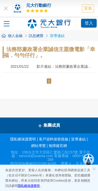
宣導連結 (78, 139)
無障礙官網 (58, 146)
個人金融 (15, 36)
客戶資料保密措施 (53, 139)
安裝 (88, 8)
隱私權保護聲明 (29, 186)
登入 (89, 23)
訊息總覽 (36, 36)
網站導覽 (38, 146)
